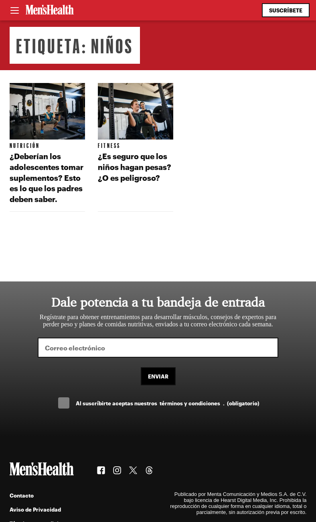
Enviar (158, 376)
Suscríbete (285, 10)
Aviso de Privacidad (35, 509)
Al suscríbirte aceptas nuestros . (167, 403)
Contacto (22, 495)
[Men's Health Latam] (50, 10)
